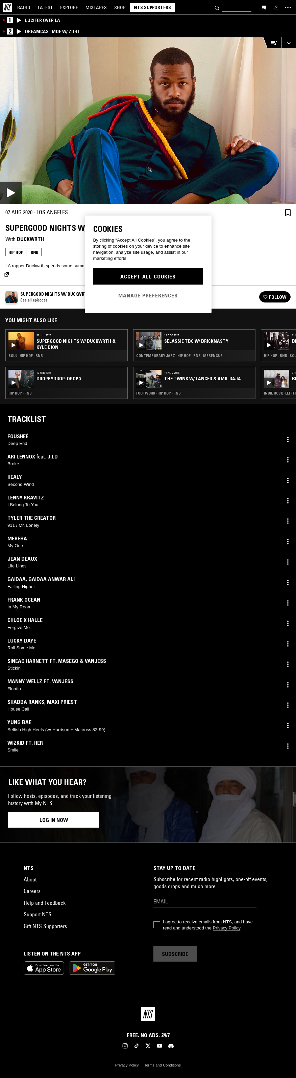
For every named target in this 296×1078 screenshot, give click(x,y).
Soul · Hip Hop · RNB (25, 355)
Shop (120, 7)
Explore (69, 7)
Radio (23, 7)
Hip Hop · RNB (20, 393)
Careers (32, 891)
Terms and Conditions (162, 1065)
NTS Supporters (152, 7)
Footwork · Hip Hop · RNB (158, 393)
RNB (35, 252)
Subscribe (175, 953)
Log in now (54, 819)
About (30, 879)
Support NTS (37, 914)
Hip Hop (15, 252)
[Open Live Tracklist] (272, 42)
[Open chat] (264, 7)
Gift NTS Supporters (45, 926)
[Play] (148, 120)
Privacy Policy (226, 927)
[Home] (7, 7)
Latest (45, 7)
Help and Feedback (45, 902)
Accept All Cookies (148, 276)
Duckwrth (30, 238)
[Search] (217, 7)
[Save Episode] (288, 212)
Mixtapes (96, 7)
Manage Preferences (148, 295)
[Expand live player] (288, 42)
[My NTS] (276, 7)
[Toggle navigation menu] (287, 7)
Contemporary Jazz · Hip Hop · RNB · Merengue (179, 355)
